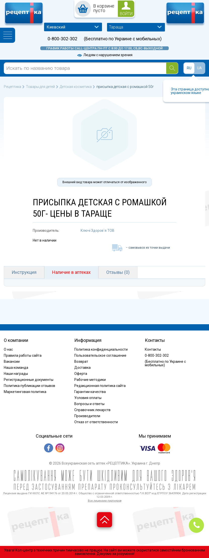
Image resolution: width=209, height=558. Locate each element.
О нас (8, 349)
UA (199, 68)
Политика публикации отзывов (29, 386)
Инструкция (24, 272)
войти (126, 13)
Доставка (82, 368)
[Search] (172, 68)
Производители (87, 416)
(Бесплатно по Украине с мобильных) (123, 39)
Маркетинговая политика (25, 392)
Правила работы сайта (23, 355)
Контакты (153, 349)
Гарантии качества (90, 392)
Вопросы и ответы (89, 404)
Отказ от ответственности (96, 422)
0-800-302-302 (62, 39)
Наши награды (16, 374)
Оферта (80, 374)
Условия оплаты (87, 398)
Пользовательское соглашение (100, 355)
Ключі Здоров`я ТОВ (97, 230)
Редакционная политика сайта (100, 386)
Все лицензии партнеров (104, 500)
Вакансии (12, 361)
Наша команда (16, 368)
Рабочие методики (90, 380)
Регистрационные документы (28, 380)
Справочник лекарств (92, 410)
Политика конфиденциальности (101, 349)
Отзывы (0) (118, 272)
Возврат (81, 361)
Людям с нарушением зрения (104, 55)
